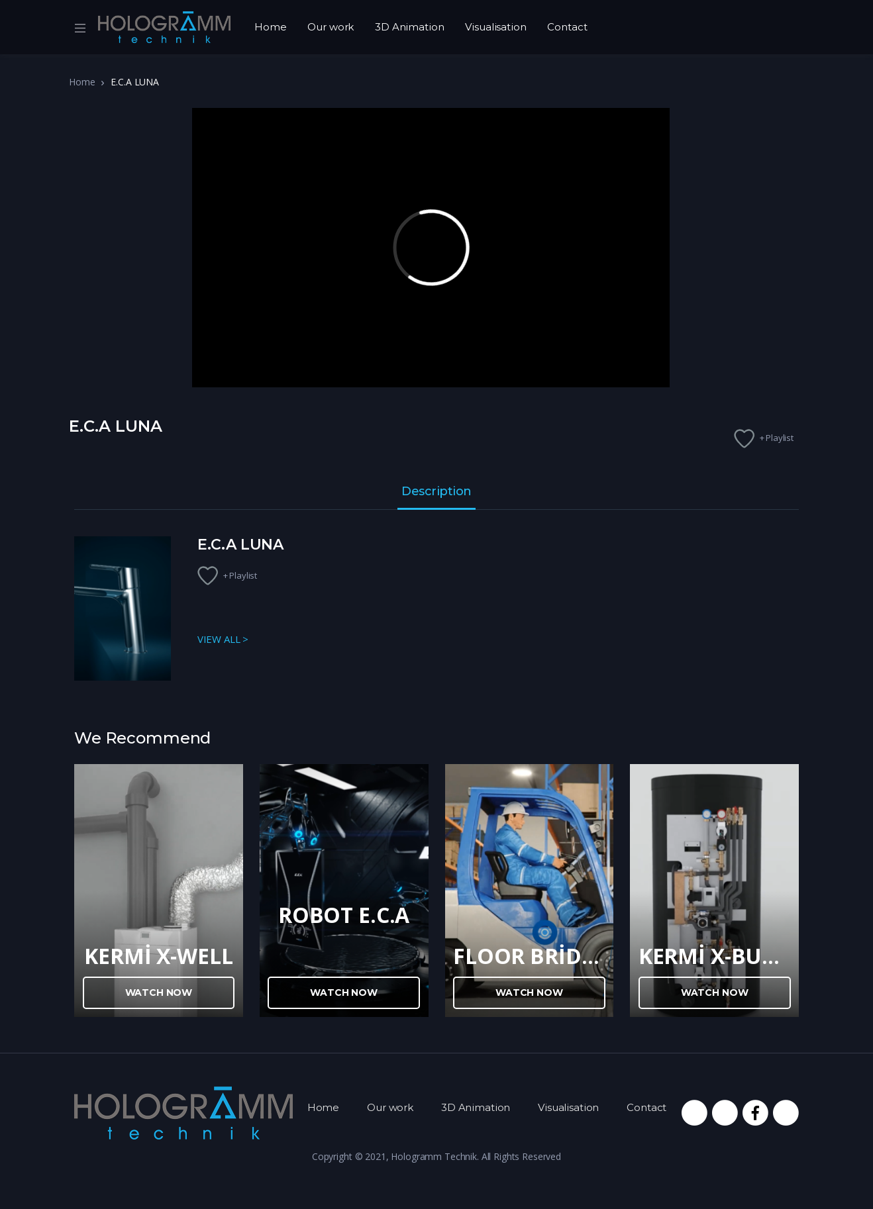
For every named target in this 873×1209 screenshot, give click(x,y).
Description (436, 492)
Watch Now (159, 992)
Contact (567, 27)
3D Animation (409, 27)
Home (270, 27)
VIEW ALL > (223, 639)
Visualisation (495, 27)
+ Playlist (777, 438)
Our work (330, 27)
